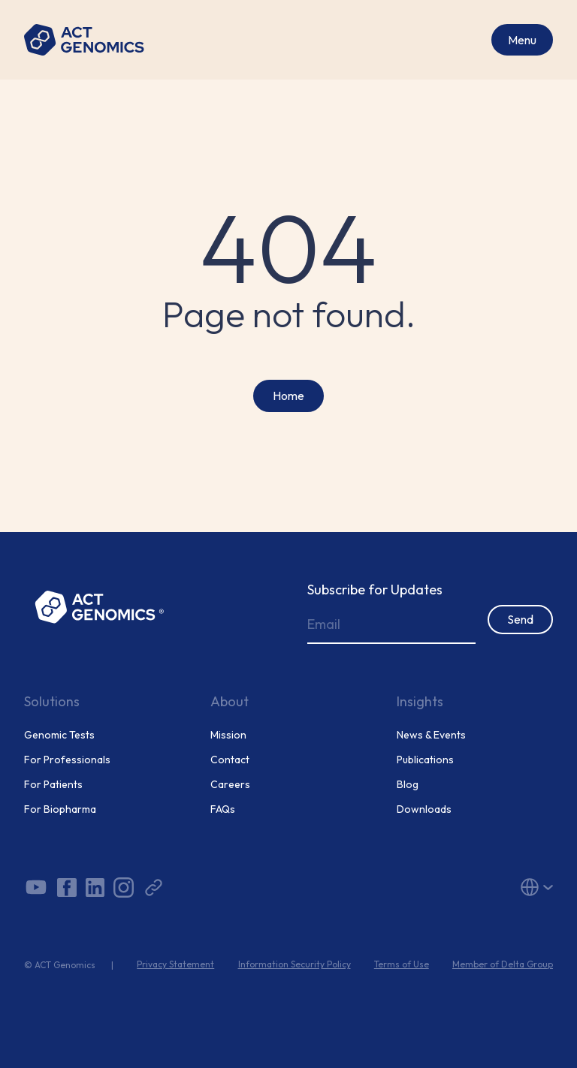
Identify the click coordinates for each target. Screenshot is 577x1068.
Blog (407, 784)
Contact (229, 760)
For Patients (53, 784)
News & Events (431, 735)
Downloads (424, 809)
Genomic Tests (59, 735)
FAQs (222, 809)
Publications (425, 760)
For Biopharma (60, 809)
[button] (469, 887)
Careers (230, 784)
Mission (228, 735)
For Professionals (67, 760)
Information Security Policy (294, 964)
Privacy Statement (175, 964)
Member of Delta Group (502, 964)
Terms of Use (401, 964)
